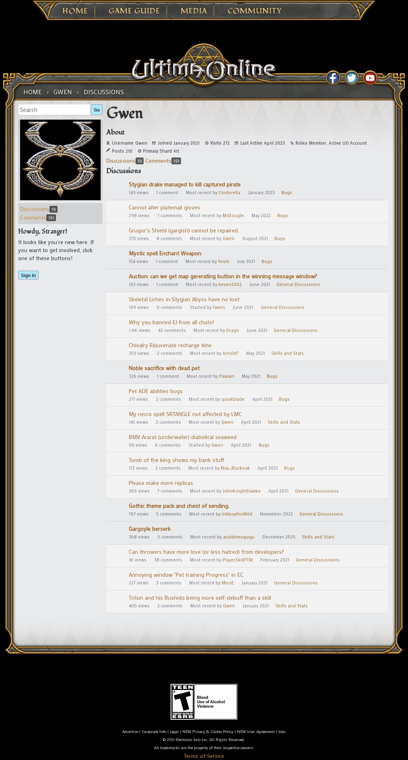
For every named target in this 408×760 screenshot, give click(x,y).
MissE (228, 583)
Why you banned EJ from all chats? (171, 322)
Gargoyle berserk (150, 528)
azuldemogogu (239, 537)
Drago (232, 330)
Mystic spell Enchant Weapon (165, 253)
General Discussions (298, 284)
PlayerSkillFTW (238, 560)
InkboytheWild (237, 514)
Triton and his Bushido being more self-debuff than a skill (200, 597)
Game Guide (134, 11)
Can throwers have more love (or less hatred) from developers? (206, 551)
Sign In (28, 275)
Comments (38, 217)
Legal (174, 731)
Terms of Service (204, 756)
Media (194, 11)
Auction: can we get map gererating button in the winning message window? (223, 276)
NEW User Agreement (255, 731)
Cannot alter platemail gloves (164, 207)
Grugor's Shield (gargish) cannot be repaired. (184, 230)
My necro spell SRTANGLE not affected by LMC (185, 414)
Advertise (130, 731)
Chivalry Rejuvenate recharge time (170, 345)
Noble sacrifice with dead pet (164, 368)
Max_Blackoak (235, 468)
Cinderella (229, 192)
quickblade (233, 399)
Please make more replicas (161, 483)
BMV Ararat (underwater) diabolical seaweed (183, 437)
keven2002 (230, 284)
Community (255, 11)
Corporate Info (154, 731)
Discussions (39, 209)
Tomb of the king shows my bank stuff (176, 460)
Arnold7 (231, 353)
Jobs (282, 731)
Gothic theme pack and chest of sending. (179, 505)
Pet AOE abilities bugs (156, 391)
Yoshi (223, 261)
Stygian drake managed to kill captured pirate (185, 184)
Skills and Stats (287, 353)
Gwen (229, 238)
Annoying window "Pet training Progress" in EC (186, 574)
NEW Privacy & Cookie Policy (207, 731)
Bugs (286, 192)
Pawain (226, 376)
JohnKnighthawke (242, 491)
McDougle (233, 215)
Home (75, 11)
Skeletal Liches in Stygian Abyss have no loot (184, 299)
